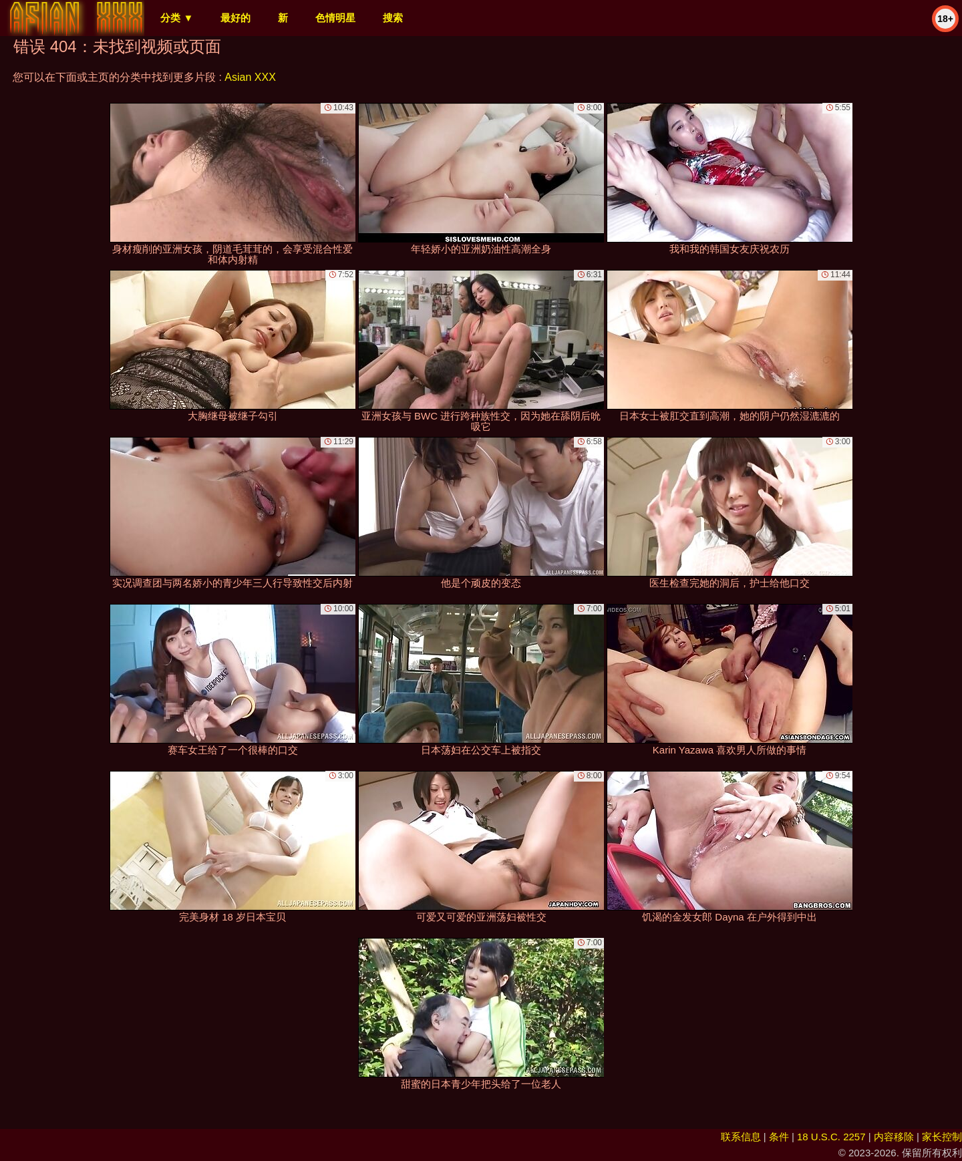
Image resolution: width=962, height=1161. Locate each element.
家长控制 (942, 1136)
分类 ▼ (176, 17)
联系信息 (741, 1136)
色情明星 (335, 17)
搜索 (393, 17)
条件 (779, 1136)
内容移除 (894, 1136)
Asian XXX (249, 77)
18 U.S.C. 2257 (831, 1136)
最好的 (235, 17)
